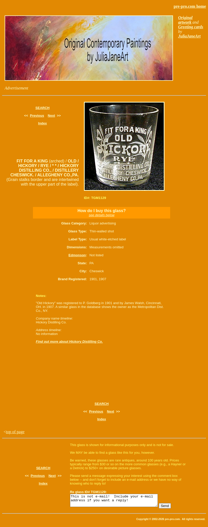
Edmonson (77, 255)
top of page (15, 432)
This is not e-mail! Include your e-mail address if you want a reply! (119, 501)
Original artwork (185, 19)
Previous (37, 115)
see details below (102, 215)
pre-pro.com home (190, 6)
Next (51, 115)
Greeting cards (190, 27)
